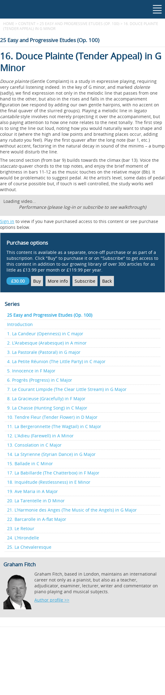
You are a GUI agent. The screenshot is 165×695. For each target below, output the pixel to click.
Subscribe (85, 281)
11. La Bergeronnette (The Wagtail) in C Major (54, 426)
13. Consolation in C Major (34, 445)
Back (107, 281)
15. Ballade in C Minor (30, 463)
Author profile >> (51, 600)
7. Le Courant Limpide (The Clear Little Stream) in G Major (67, 389)
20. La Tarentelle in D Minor (36, 501)
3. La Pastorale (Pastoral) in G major (43, 352)
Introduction (20, 324)
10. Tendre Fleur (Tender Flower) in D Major (52, 417)
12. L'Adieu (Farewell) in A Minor (40, 436)
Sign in (7, 221)
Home (8, 23)
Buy (37, 281)
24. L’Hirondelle (23, 538)
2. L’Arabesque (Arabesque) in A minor (47, 343)
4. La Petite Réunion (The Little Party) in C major (56, 361)
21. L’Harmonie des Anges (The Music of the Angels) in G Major (72, 510)
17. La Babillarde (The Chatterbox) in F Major (53, 473)
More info (58, 281)
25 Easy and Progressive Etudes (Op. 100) (79, 23)
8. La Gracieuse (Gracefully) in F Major (46, 398)
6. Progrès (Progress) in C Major (39, 380)
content (27, 23)
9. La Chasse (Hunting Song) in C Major (47, 408)
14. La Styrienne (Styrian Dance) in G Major (51, 454)
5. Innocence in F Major (31, 371)
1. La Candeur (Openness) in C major (45, 334)
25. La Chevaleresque (29, 547)
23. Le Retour (20, 528)
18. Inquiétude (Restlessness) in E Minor (48, 482)
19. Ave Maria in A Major (32, 491)
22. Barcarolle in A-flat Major (36, 519)
